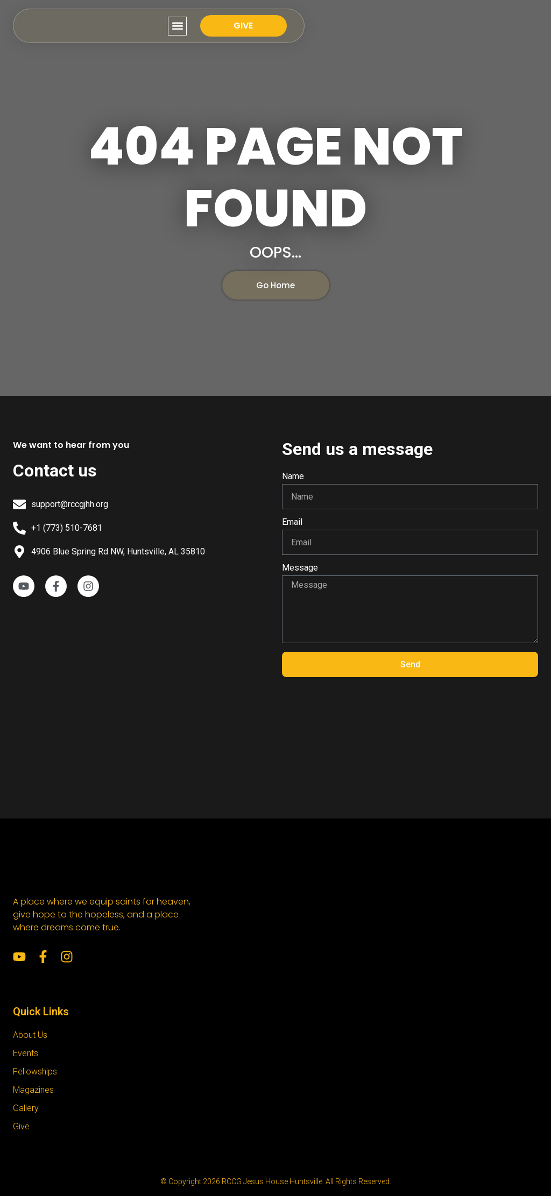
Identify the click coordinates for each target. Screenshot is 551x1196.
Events (25, 1053)
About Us (30, 1035)
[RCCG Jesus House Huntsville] (141, 694)
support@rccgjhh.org (69, 504)
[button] (397, 26)
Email (292, 522)
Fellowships (35, 1071)
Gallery (26, 1108)
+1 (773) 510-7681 (66, 528)
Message (300, 568)
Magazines (33, 1090)
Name (293, 476)
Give (21, 1126)
